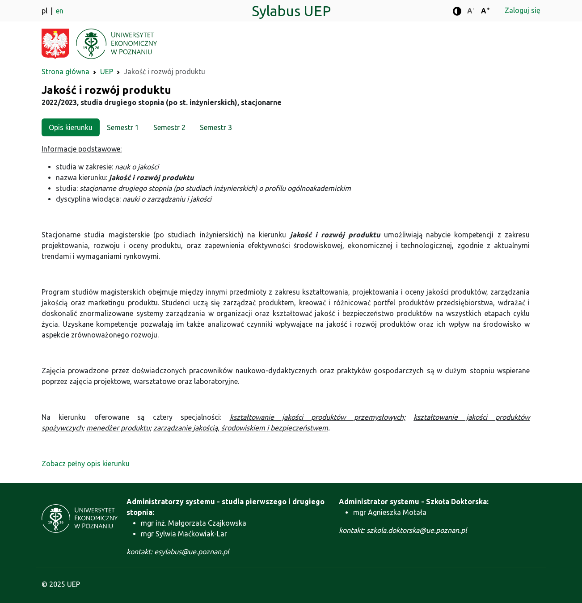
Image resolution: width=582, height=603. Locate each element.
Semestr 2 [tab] (169, 127)
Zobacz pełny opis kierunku (86, 464)
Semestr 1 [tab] (123, 127)
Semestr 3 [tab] (216, 127)
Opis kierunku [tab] (71, 127)
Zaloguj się (522, 10)
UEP (106, 71)
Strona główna (65, 71)
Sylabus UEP (291, 11)
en (59, 11)
